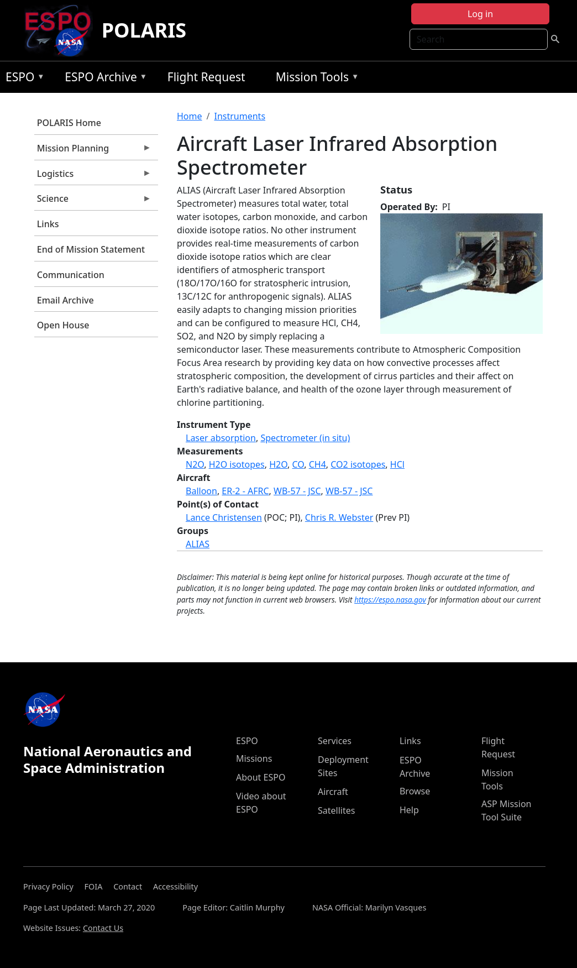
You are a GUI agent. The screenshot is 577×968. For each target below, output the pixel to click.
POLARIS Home (69, 123)
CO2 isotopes (358, 464)
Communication (70, 275)
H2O (278, 464)
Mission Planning (92, 151)
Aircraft (333, 792)
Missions (254, 758)
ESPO (22, 78)
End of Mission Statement (91, 249)
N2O (195, 464)
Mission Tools (314, 78)
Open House (63, 325)
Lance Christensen (224, 517)
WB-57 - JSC (297, 491)
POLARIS (144, 30)
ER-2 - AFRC (245, 491)
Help (409, 810)
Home (189, 116)
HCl (397, 464)
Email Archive (65, 300)
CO (298, 464)
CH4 (317, 464)
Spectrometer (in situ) (305, 438)
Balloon (201, 491)
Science (92, 201)
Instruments (239, 116)
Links (48, 224)
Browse (415, 791)
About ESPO (260, 777)
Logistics (92, 176)
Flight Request (206, 77)
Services (335, 741)
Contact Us (103, 928)
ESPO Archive (103, 78)
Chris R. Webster (339, 517)
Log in (480, 14)
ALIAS (197, 544)
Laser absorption (221, 438)
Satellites (336, 810)
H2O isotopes (237, 464)
